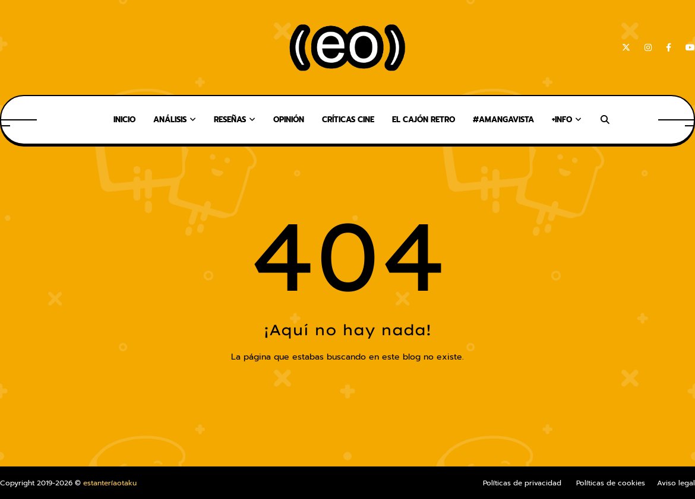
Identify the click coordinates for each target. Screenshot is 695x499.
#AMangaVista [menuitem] (503, 119)
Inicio (347, 382)
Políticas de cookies (610, 483)
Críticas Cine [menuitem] (348, 119)
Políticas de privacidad (522, 483)
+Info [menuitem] (562, 119)
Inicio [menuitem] (124, 119)
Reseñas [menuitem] (230, 119)
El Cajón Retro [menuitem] (423, 119)
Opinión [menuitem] (288, 119)
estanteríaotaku (110, 483)
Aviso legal (676, 483)
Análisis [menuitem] (170, 119)
